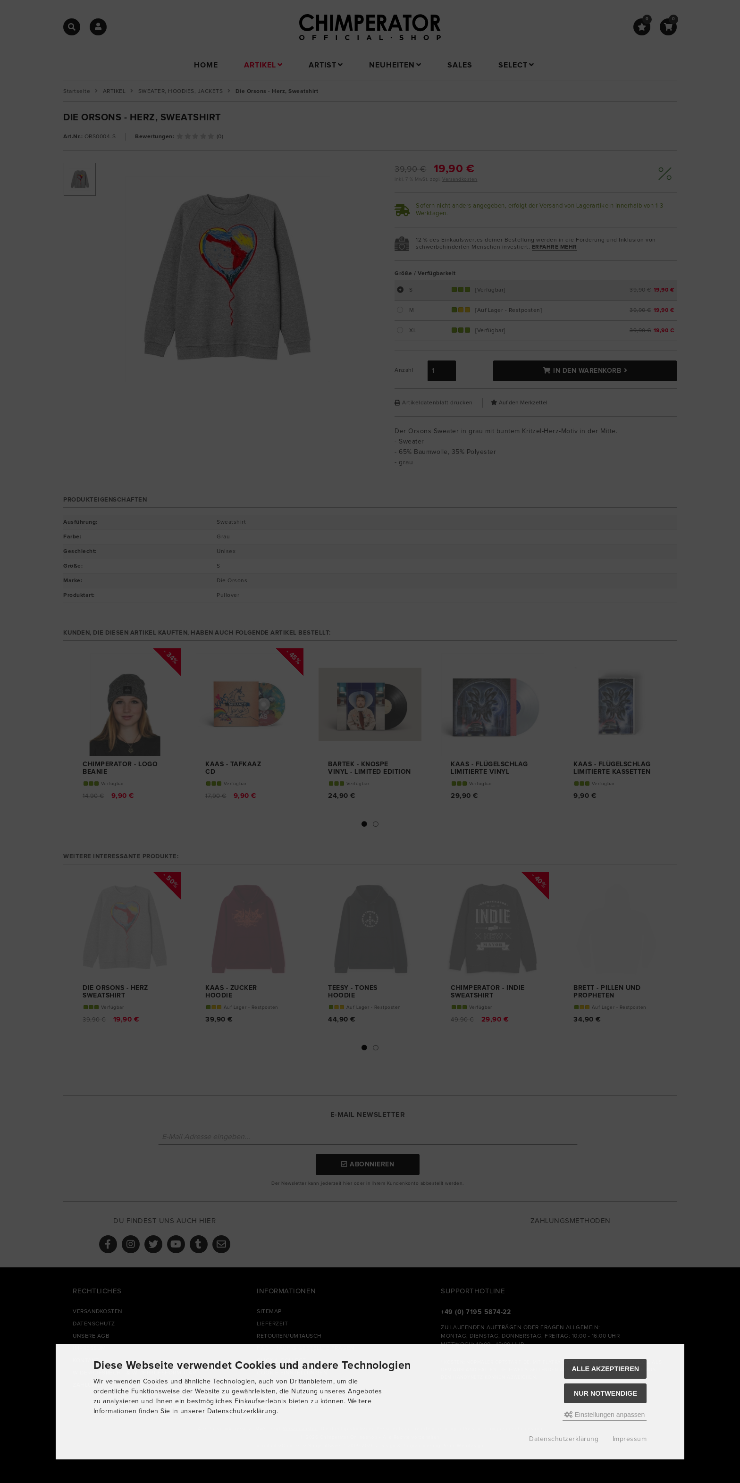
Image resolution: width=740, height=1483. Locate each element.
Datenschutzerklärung (563, 1439)
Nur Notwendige (605, 1393)
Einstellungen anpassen (604, 1414)
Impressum (630, 1439)
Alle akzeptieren (605, 1369)
